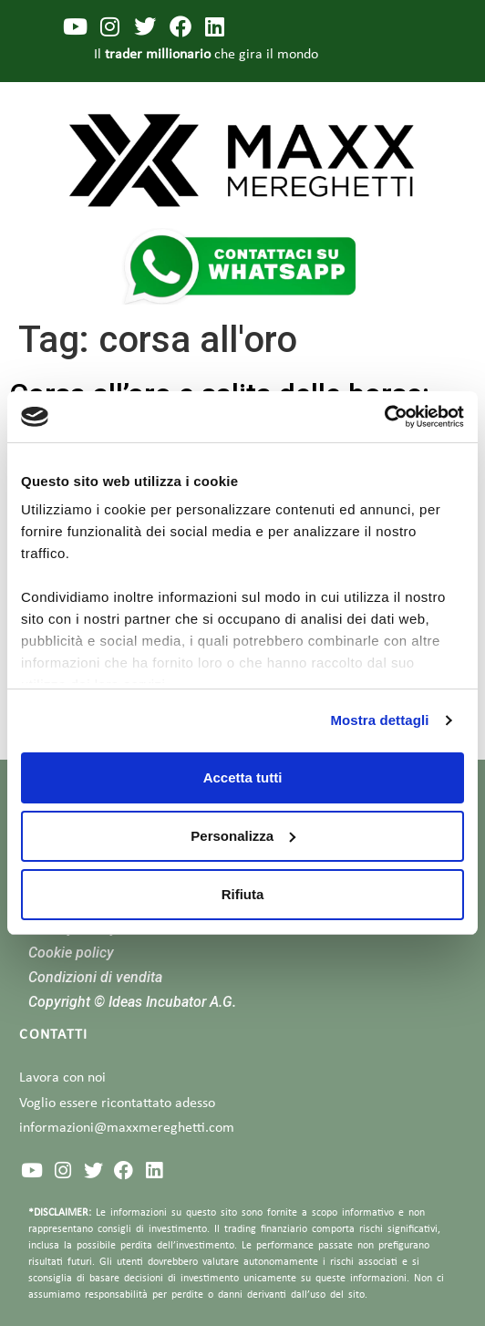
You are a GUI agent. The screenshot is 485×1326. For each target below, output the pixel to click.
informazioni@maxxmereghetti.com (126, 1128)
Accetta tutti (243, 777)
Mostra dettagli (379, 720)
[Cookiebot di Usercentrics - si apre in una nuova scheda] (384, 417)
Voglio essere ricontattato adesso (117, 1103)
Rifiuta (243, 894)
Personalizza (243, 836)
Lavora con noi (62, 1078)
